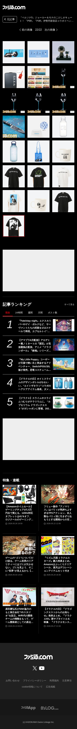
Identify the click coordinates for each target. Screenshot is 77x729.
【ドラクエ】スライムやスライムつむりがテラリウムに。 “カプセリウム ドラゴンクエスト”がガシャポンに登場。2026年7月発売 (34, 403)
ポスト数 (52, 312)
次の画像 (50, 29)
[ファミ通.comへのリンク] (14, 7)
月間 (40, 312)
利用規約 (54, 680)
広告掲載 (50, 686)
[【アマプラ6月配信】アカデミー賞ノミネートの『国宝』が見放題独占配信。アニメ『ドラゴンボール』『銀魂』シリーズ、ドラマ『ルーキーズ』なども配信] (63, 344)
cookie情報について (32, 686)
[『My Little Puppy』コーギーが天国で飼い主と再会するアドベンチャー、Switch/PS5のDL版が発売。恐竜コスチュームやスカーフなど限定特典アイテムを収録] (63, 364)
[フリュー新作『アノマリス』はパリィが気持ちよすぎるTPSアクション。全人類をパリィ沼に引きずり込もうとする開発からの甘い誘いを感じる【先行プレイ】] (58, 494)
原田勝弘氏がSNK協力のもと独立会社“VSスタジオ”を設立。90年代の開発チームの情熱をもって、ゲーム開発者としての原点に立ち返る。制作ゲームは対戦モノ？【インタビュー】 (19, 616)
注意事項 (67, 680)
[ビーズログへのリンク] (49, 707)
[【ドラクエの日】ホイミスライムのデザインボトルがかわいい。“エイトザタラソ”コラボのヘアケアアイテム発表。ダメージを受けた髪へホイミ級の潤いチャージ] (63, 383)
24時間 (19, 312)
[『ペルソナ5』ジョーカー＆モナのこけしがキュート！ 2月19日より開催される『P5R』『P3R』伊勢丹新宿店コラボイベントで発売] (14, 52)
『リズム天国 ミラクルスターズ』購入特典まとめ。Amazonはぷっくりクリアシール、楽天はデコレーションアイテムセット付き (58, 564)
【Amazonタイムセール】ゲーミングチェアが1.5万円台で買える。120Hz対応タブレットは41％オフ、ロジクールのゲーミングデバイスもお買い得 (19, 513)
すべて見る (69, 304)
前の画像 (27, 29)
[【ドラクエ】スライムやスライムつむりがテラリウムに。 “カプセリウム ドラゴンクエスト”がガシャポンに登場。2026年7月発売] (63, 402)
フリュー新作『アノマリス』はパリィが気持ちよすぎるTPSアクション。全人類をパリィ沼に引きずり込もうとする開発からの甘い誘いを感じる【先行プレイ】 (58, 513)
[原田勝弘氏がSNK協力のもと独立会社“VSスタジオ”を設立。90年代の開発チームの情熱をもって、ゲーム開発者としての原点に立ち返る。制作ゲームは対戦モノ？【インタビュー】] (19, 596)
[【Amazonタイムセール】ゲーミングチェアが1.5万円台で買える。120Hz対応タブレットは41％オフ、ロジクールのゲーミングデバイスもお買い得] (19, 494)
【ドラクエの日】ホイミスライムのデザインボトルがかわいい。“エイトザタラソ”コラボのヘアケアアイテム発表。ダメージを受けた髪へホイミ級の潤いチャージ (34, 384)
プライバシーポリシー (34, 680)
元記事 (9, 19)
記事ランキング (17, 304)
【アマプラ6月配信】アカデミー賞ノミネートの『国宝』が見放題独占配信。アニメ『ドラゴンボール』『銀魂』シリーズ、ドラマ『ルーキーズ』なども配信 (34, 345)
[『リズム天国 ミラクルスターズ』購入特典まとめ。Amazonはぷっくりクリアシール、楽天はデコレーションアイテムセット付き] (58, 545)
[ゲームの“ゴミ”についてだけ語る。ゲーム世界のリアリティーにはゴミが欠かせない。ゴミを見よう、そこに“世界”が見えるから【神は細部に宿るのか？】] (19, 545)
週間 (30, 312)
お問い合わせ (13, 680)
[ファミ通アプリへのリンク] (28, 707)
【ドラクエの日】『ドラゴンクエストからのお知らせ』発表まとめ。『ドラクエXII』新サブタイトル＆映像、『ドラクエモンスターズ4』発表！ (58, 616)
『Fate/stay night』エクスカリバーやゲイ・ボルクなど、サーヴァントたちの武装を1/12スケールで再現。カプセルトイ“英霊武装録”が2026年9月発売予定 (34, 326)
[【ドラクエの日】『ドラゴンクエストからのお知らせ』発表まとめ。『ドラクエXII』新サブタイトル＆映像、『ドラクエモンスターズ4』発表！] (58, 596)
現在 (7, 312)
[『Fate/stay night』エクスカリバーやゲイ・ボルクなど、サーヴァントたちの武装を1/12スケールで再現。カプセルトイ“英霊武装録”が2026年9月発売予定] (63, 325)
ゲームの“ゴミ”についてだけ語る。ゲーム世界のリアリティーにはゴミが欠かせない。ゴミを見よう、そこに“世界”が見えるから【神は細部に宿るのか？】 (19, 564)
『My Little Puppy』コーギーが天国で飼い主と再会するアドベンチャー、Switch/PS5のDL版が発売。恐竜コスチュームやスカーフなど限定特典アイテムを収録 (34, 365)
